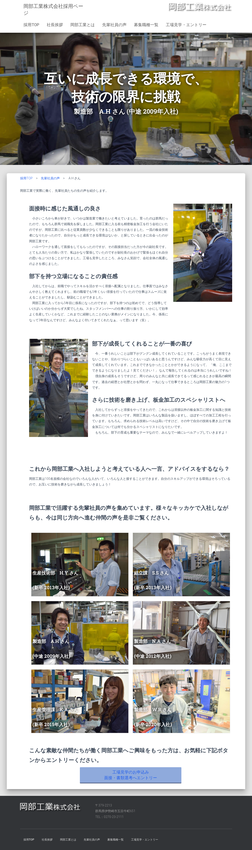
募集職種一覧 (146, 24)
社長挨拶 (55, 24)
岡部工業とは (82, 24)
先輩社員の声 (114, 24)
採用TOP (31, 24)
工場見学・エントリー (186, 24)
